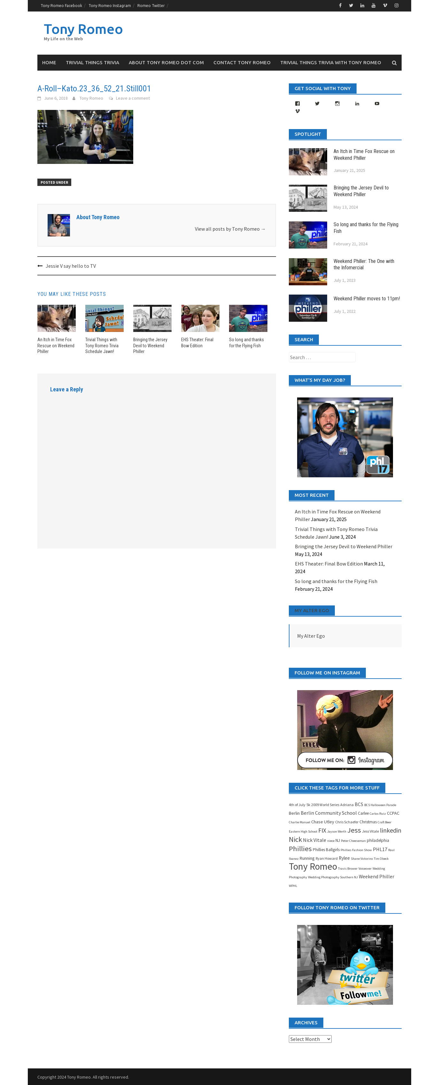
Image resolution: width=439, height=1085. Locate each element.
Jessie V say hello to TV (71, 265)
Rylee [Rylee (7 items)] (344, 858)
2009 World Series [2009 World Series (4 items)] (325, 804)
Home (49, 62)
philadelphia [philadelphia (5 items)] (378, 840)
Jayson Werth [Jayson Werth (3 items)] (336, 831)
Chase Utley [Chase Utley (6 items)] (322, 821)
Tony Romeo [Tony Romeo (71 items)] (313, 866)
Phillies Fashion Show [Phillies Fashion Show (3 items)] (356, 850)
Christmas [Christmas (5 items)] (368, 821)
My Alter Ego (312, 610)
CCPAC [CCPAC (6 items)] (393, 813)
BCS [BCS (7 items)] (359, 804)
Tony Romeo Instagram (110, 6)
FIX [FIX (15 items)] (322, 830)
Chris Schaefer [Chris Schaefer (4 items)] (346, 821)
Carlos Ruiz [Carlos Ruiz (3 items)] (378, 813)
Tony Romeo (84, 28)
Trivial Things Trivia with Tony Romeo (330, 62)
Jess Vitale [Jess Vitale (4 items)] (370, 830)
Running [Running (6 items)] (307, 858)
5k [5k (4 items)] (308, 804)
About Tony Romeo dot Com (166, 62)
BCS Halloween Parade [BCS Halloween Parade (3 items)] (380, 805)
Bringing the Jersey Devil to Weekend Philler (150, 345)
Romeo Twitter (151, 6)
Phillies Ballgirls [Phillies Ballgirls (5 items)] (326, 849)
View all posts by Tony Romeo (230, 229)
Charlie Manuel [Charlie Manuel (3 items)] (299, 822)
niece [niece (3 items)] (331, 840)
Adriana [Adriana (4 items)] (347, 804)
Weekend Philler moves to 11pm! (367, 298)
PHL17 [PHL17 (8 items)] (380, 849)
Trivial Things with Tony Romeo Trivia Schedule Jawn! (102, 345)
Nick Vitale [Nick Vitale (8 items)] (314, 839)
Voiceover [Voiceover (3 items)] (365, 868)
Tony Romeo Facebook (61, 6)
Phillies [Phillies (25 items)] (300, 848)
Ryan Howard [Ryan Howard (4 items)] (327, 858)
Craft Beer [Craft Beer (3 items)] (384, 822)
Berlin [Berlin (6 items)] (294, 813)
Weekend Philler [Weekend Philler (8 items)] (376, 876)
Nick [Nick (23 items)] (295, 839)
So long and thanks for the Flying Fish (336, 581)
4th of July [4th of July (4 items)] (297, 804)
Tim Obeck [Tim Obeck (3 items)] (381, 858)
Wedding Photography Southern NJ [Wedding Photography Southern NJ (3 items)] (333, 877)
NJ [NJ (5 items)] (337, 840)
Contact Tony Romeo (242, 62)
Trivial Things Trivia (92, 62)
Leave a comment (133, 98)
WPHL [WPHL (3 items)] (293, 885)
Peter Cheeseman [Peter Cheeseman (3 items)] (353, 840)
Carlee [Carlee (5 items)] (363, 813)
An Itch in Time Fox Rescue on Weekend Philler (55, 345)
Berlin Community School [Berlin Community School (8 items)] (329, 812)
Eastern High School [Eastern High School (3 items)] (303, 831)
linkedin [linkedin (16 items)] (390, 830)
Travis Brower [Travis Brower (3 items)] (348, 868)
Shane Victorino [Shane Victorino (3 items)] (362, 858)
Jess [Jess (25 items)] (354, 829)
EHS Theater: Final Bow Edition (329, 563)
